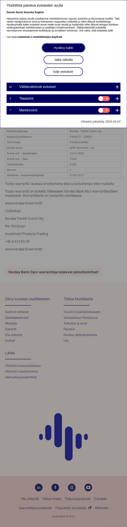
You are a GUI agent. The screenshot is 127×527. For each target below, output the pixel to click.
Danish (11, 12)
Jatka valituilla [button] (63, 59)
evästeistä (23, 36)
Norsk (19, 12)
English (39, 12)
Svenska (29, 12)
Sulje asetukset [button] (63, 71)
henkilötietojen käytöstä (47, 36)
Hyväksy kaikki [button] (63, 48)
